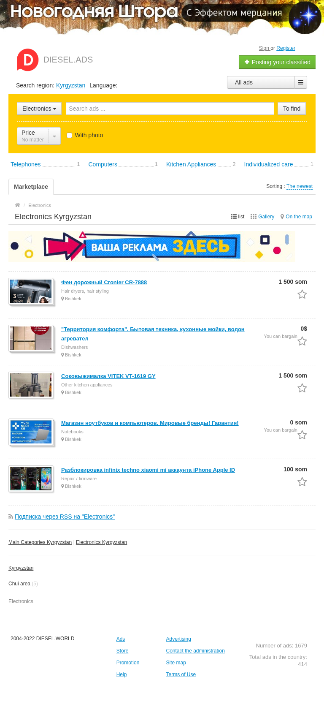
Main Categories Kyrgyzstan (40, 542)
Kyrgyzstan (70, 85)
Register (285, 48)
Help (121, 674)
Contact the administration (195, 651)
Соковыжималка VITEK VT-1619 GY (108, 376)
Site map (176, 663)
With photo (85, 135)
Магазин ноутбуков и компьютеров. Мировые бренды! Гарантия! (150, 423)
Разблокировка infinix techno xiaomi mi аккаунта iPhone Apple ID (148, 470)
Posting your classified (277, 62)
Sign (264, 48)
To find (291, 108)
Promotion (128, 663)
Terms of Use (181, 674)
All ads (244, 82)
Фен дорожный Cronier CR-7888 (104, 282)
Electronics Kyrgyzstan (101, 542)
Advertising (178, 639)
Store (122, 651)
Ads (120, 639)
